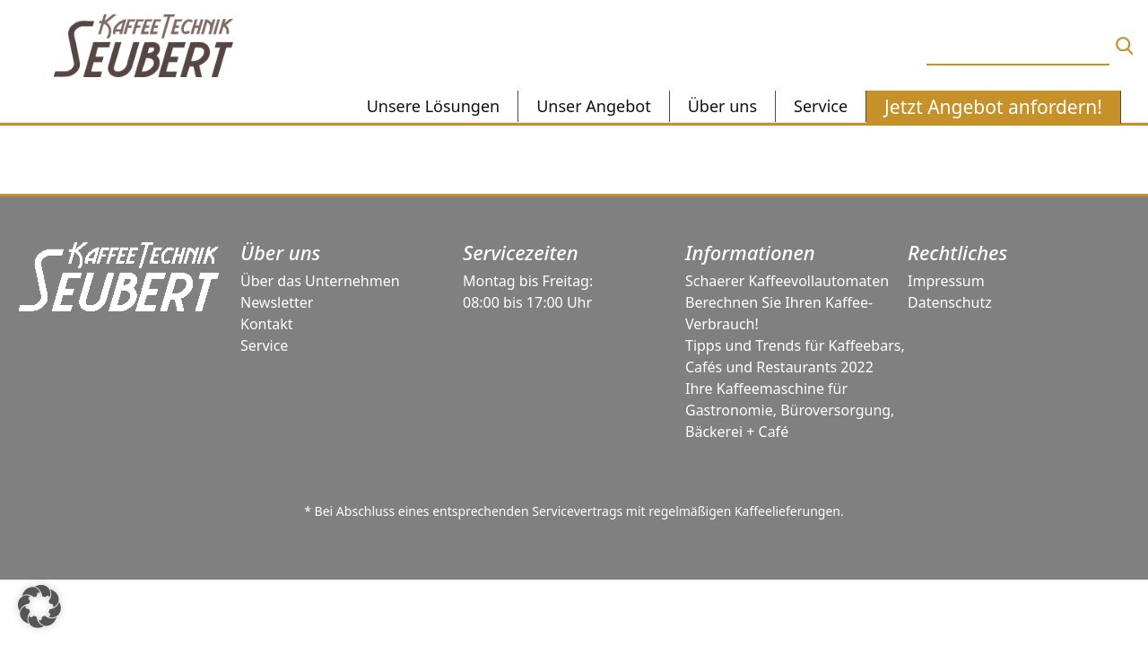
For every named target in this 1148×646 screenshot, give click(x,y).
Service (264, 345)
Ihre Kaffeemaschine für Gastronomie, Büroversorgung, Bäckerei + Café (789, 410)
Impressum (946, 281)
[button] (39, 606)
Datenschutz (950, 302)
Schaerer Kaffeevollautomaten (787, 281)
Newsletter (276, 302)
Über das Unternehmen (320, 281)
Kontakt (266, 324)
